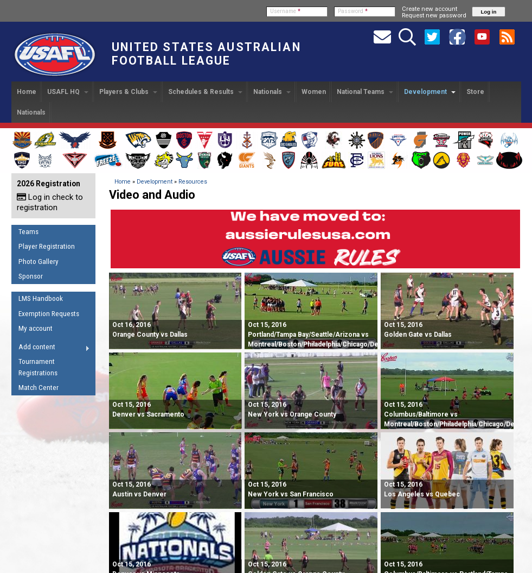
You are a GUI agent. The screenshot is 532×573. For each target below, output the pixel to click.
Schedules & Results (205, 92)
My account (35, 328)
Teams (28, 232)
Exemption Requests (48, 314)
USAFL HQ (67, 92)
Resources (192, 181)
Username (285, 11)
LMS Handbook (40, 298)
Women (314, 92)
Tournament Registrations (37, 367)
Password (353, 11)
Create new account (429, 8)
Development (430, 92)
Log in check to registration (50, 202)
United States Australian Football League (206, 53)
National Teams (365, 92)
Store (475, 92)
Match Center (38, 387)
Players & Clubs (128, 92)
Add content (50, 349)
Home (26, 92)
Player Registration (46, 246)
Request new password (434, 15)
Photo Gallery (38, 261)
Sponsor (30, 276)
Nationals (272, 92)
